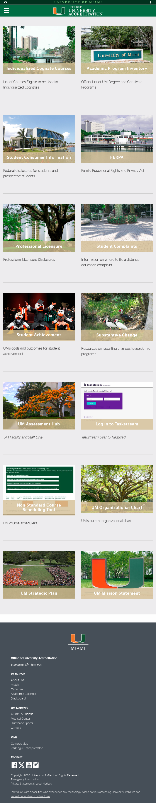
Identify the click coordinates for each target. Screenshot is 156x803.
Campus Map (19, 743)
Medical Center (20, 718)
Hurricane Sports (22, 723)
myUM (15, 684)
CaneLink (17, 689)
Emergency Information (25, 779)
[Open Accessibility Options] (5, 2)
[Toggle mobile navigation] (6, 10)
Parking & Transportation (27, 748)
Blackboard (18, 698)
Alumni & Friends (22, 714)
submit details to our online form (30, 796)
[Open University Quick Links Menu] (150, 2)
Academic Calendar (23, 694)
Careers (16, 727)
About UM (17, 680)
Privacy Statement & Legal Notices (31, 783)
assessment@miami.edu (26, 664)
